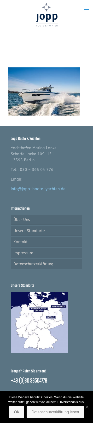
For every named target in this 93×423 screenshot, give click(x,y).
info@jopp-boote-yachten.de (38, 189)
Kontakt (20, 242)
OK (16, 412)
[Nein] (87, 407)
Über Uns (21, 219)
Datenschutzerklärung (33, 264)
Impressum (23, 253)
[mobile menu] (86, 10)
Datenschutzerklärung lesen (55, 412)
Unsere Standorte (29, 230)
